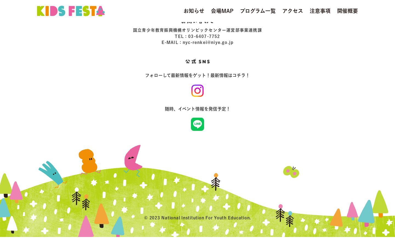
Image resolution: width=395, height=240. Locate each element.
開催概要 (347, 10)
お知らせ (194, 10)
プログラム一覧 (258, 10)
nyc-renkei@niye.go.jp (208, 43)
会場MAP (222, 10)
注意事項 (320, 10)
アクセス (292, 10)
